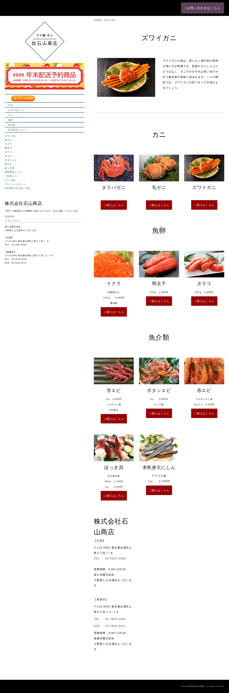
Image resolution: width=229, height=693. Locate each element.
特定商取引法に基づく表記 (17, 177)
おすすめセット (16, 87)
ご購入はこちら (79, 206)
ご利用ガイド (11, 165)
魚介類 (11, 109)
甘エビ (8, 144)
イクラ (8, 132)
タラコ (8, 140)
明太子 (8, 136)
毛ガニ (8, 128)
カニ (10, 94)
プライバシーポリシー (15, 173)
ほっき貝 (10, 156)
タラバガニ (11, 124)
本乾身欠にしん (13, 160)
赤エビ (8, 152)
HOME (56, 4)
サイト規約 (10, 169)
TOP (10, 79)
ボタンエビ (11, 148)
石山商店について (18, 116)
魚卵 (10, 102)
